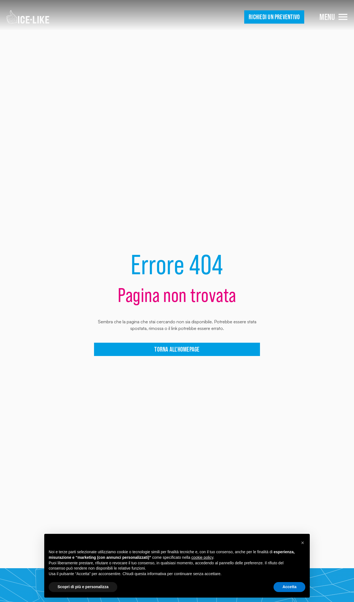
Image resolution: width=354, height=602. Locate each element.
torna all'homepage (176, 349)
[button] (302, 542)
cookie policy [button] (202, 557)
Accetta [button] (289, 587)
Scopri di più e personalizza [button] (83, 587)
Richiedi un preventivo (274, 17)
